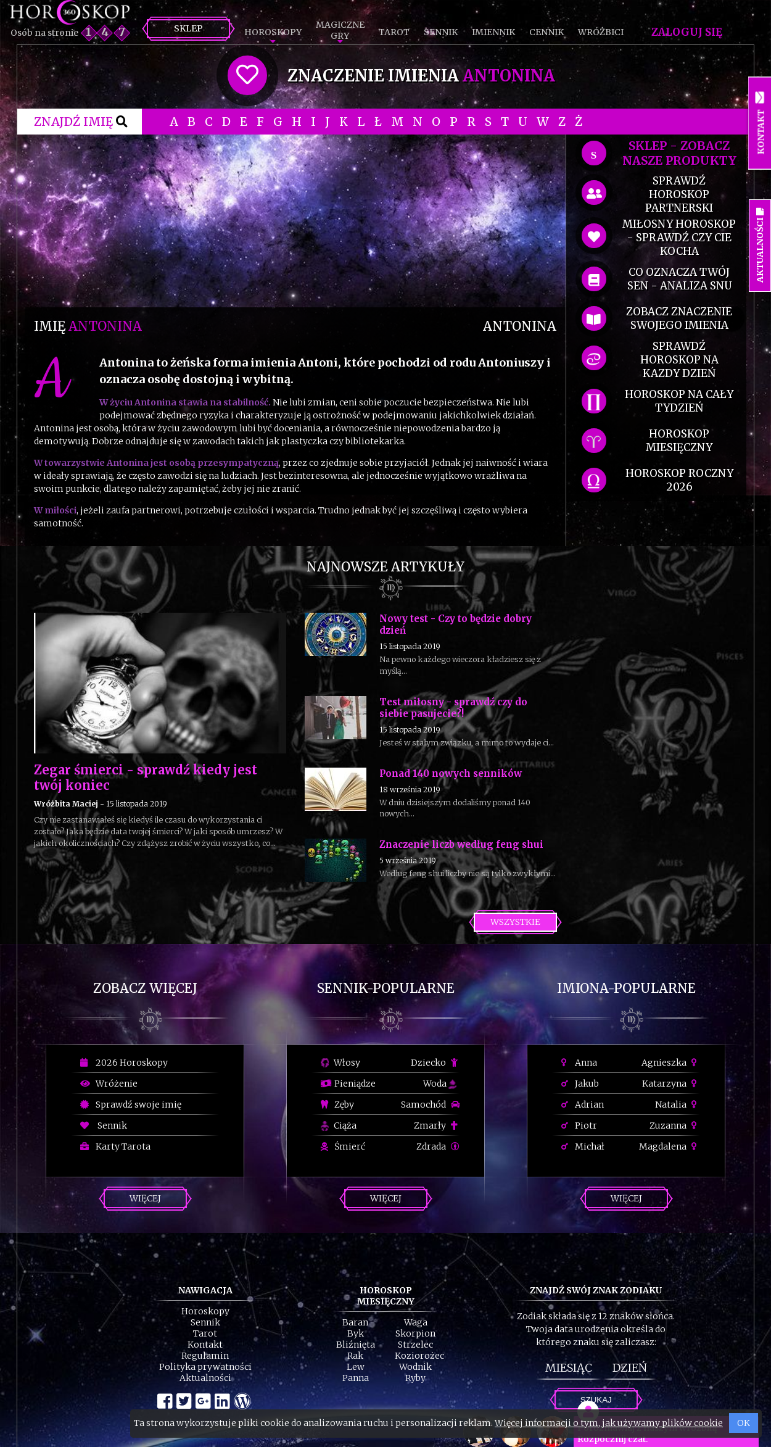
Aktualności (205, 1377)
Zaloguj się (686, 32)
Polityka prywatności (205, 1366)
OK (743, 1422)
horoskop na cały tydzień (679, 401)
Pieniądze (348, 1083)
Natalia (677, 1104)
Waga (415, 1322)
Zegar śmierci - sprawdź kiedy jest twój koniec (145, 777)
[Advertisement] (295, 221)
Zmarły (437, 1125)
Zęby (337, 1104)
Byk (355, 1333)
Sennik (441, 32)
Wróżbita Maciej (66, 803)
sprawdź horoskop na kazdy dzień (679, 359)
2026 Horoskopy (124, 1062)
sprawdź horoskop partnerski (679, 194)
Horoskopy (273, 32)
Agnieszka (670, 1062)
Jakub (580, 1083)
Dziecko (435, 1062)
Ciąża (339, 1125)
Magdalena (669, 1146)
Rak (355, 1355)
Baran (355, 1322)
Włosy (340, 1062)
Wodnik (415, 1366)
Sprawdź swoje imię (130, 1104)
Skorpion (415, 1333)
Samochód (430, 1104)
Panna (355, 1377)
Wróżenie (109, 1083)
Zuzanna (674, 1125)
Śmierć (343, 1146)
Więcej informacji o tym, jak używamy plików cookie (609, 1422)
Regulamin (205, 1355)
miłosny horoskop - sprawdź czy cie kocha (679, 237)
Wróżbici (601, 32)
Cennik (546, 32)
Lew (356, 1366)
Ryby (415, 1377)
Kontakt (205, 1344)
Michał (582, 1146)
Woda (439, 1083)
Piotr (579, 1125)
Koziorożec (419, 1355)
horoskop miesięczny (679, 440)
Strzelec (415, 1344)
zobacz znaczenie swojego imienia (679, 318)
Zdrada (438, 1146)
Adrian (582, 1104)
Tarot (394, 32)
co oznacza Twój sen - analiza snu (679, 278)
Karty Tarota (115, 1146)
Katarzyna (671, 1083)
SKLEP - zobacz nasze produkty (679, 153)
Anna (579, 1062)
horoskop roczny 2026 (679, 480)
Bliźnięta (355, 1344)
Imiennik (493, 32)
